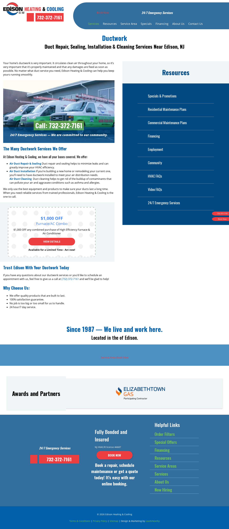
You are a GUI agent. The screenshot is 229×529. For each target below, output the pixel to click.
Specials (146, 24)
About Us (178, 24)
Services (93, 24)
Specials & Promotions (157, 96)
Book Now (103, 12)
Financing (162, 24)
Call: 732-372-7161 (58, 125)
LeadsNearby (153, 520)
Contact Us (195, 24)
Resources (110, 24)
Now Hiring (163, 490)
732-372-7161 (49, 17)
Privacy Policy (100, 520)
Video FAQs (150, 189)
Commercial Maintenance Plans (162, 122)
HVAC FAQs (150, 176)
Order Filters (165, 434)
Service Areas (166, 466)
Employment (150, 149)
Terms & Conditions (79, 520)
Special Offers (166, 442)
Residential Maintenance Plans (162, 109)
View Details (51, 241)
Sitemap (114, 520)
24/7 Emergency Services (159, 202)
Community (150, 162)
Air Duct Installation (22, 171)
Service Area (129, 24)
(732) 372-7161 (70, 279)
